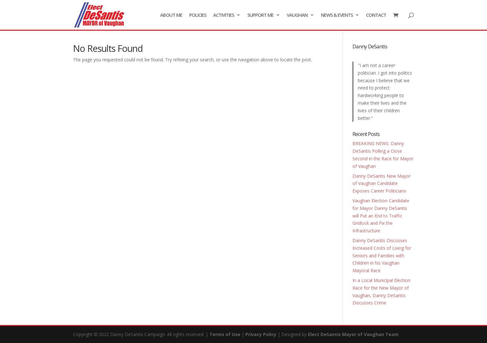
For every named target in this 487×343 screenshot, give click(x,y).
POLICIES (197, 15)
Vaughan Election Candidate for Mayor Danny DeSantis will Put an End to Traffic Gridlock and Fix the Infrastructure (380, 216)
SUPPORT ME (260, 15)
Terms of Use (224, 334)
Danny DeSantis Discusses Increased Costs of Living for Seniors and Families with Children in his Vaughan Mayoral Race (381, 255)
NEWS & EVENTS (337, 15)
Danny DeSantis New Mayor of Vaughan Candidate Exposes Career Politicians (381, 183)
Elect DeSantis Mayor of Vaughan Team (353, 334)
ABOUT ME (171, 15)
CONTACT (376, 15)
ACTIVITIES (223, 15)
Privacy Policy (260, 334)
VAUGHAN (297, 15)
